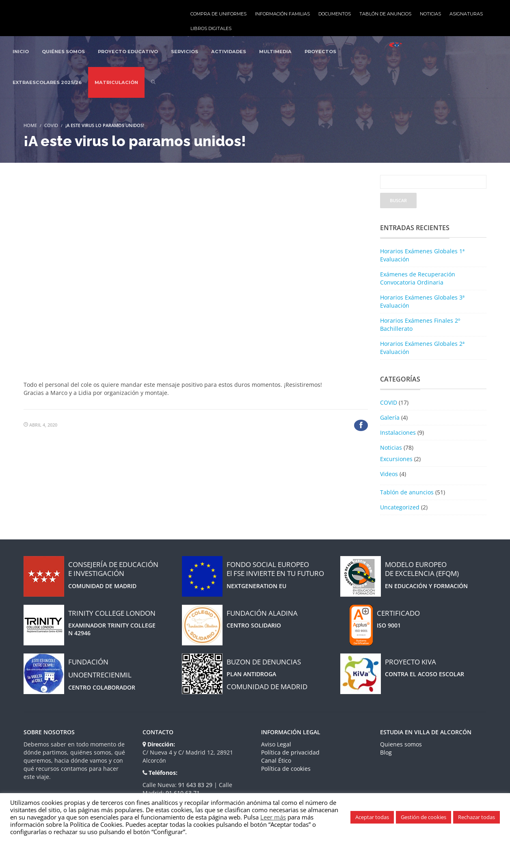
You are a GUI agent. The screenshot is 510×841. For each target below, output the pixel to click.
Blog (386, 752)
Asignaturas (466, 14)
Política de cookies (286, 768)
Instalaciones (398, 432)
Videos (389, 474)
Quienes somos (401, 744)
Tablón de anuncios (385, 14)
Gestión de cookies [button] (423, 817)
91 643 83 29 (196, 785)
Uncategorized (399, 507)
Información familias (282, 14)
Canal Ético (276, 760)
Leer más (273, 817)
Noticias (430, 14)
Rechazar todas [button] (476, 817)
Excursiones (396, 459)
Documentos (334, 14)
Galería (390, 417)
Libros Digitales (210, 28)
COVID (51, 125)
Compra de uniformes (218, 14)
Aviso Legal (276, 744)
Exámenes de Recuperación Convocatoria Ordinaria (417, 278)
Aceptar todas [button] (372, 817)
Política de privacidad (290, 752)
